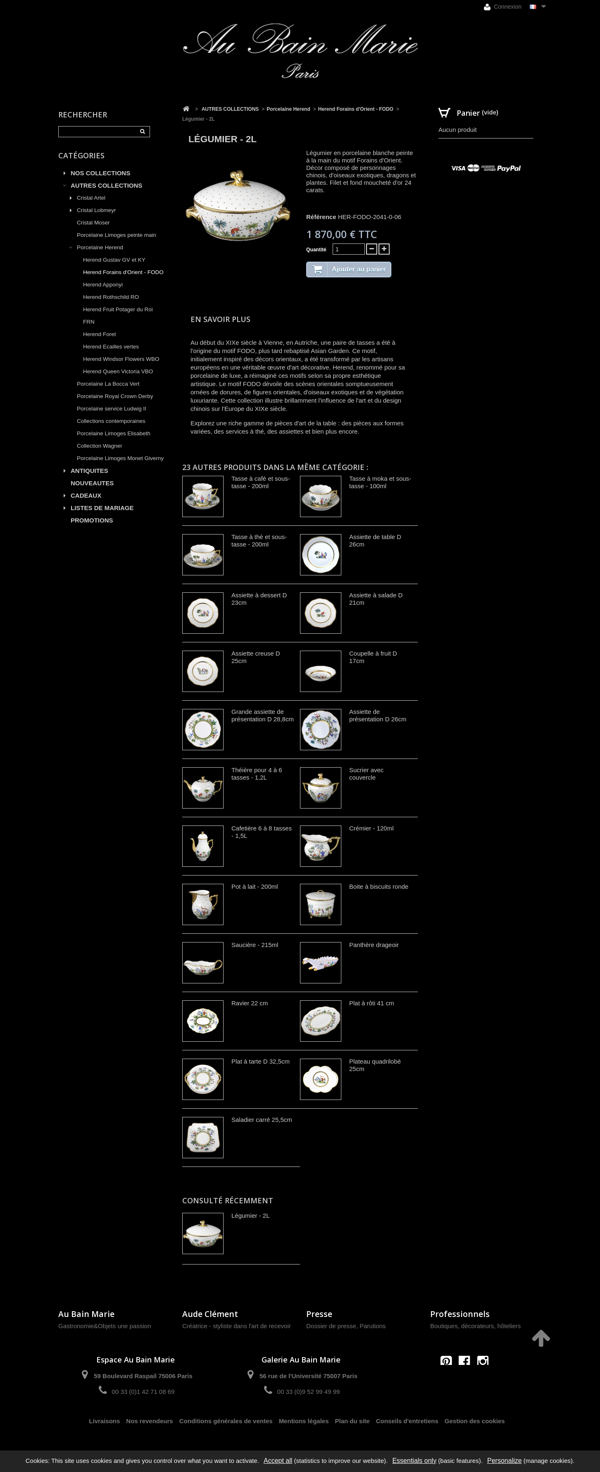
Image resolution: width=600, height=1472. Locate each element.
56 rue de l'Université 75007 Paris (308, 1375)
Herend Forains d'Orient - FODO (123, 272)
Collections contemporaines (111, 421)
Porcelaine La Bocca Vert (108, 384)
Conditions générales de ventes (226, 1420)
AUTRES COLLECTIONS (106, 185)
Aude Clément (210, 1313)
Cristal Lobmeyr (96, 210)
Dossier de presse (331, 1325)
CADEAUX (86, 495)
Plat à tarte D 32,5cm (260, 1061)
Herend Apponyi (103, 285)
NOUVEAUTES (92, 483)
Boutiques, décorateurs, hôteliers (475, 1325)
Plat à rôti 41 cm (371, 1003)
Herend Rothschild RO (111, 297)
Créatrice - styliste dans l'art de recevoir (236, 1325)
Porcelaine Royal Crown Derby (115, 396)
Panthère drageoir (374, 944)
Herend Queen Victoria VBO (118, 371)
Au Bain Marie (86, 1313)
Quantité (316, 250)
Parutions (373, 1325)
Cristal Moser (93, 222)
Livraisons (104, 1420)
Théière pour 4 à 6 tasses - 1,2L (256, 773)
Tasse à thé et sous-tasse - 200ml (259, 540)
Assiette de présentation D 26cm (377, 715)
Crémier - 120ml (371, 828)
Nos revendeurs (149, 1420)
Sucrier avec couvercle (366, 773)
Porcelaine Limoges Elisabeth (113, 433)
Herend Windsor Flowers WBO (121, 359)
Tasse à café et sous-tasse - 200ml (260, 482)
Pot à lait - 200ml (254, 886)
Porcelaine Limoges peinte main (116, 235)
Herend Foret (99, 334)
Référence (321, 216)
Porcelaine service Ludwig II (111, 409)
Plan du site (352, 1420)
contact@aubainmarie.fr (467, 1379)
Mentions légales (304, 1420)
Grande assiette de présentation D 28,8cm (262, 715)
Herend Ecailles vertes (111, 347)
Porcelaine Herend (100, 247)
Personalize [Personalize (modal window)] (504, 1460)
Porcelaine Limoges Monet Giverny (120, 458)
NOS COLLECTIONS (100, 173)
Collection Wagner (99, 446)
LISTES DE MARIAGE (102, 507)
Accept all (278, 1460)
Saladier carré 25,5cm (261, 1119)
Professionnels (460, 1313)
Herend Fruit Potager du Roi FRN (118, 315)
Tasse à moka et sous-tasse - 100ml (380, 482)
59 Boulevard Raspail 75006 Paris (143, 1375)
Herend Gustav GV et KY (114, 260)
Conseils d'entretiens (407, 1420)
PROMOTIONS (92, 520)
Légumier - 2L (250, 1215)
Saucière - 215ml (254, 944)
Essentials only (414, 1460)
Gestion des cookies (475, 1420)
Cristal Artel (91, 198)
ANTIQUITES (89, 470)
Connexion (502, 6)
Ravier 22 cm (249, 1003)
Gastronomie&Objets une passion (104, 1325)
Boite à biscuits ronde (378, 886)
